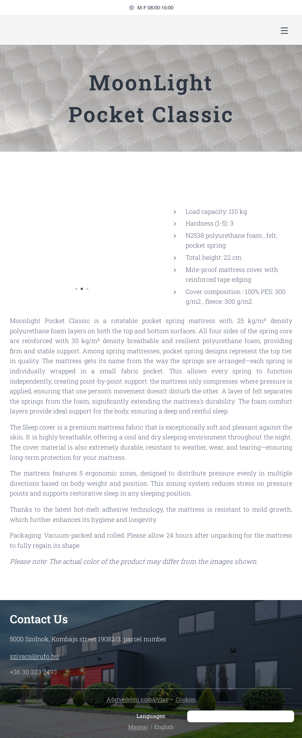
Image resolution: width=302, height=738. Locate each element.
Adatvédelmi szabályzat (137, 699)
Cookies (186, 699)
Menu (284, 30)
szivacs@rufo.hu (34, 656)
